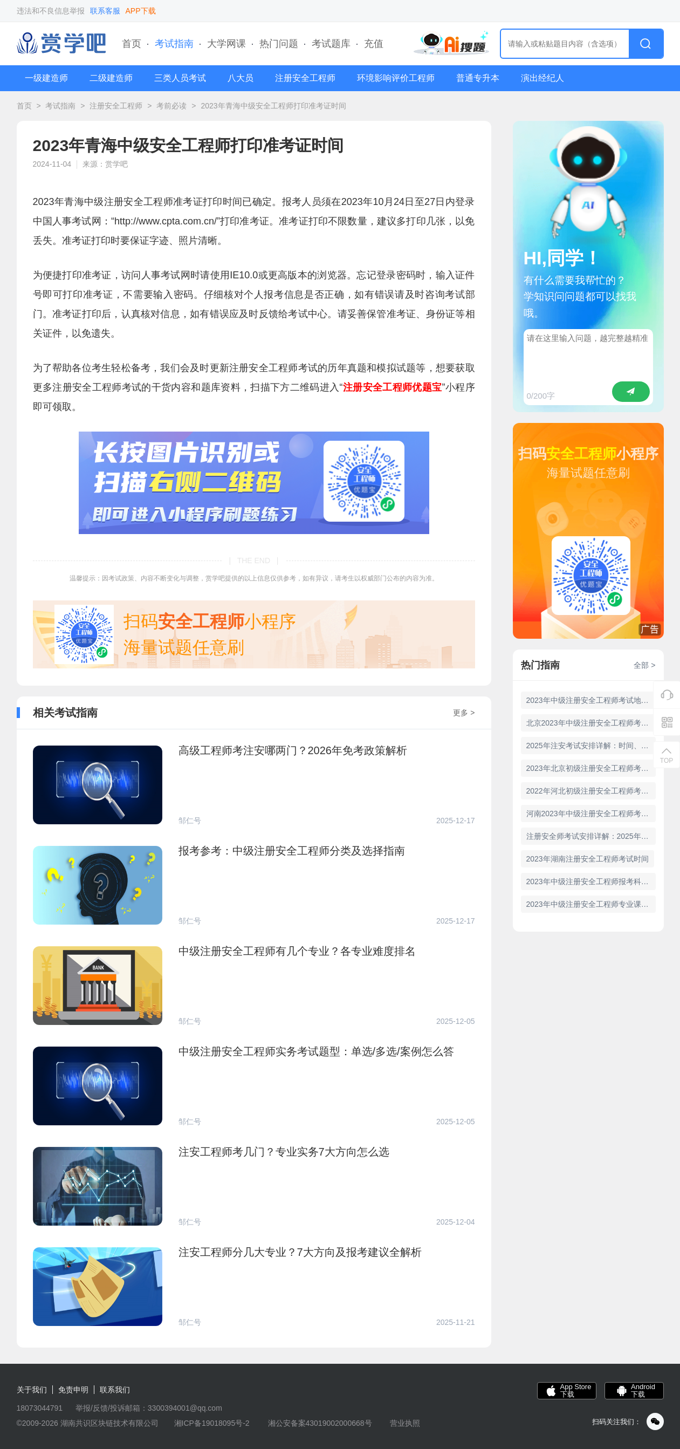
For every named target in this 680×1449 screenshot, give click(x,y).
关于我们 (32, 1389)
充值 (373, 44)
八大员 (240, 78)
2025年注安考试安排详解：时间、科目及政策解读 (591, 745)
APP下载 (141, 10)
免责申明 (73, 1389)
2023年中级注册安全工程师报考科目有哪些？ (591, 881)
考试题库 (331, 44)
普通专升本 (477, 78)
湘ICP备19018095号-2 (212, 1423)
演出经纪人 (542, 78)
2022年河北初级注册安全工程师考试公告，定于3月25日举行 (591, 791)
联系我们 (115, 1389)
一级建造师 (46, 78)
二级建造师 (111, 78)
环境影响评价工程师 (396, 78)
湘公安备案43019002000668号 (320, 1423)
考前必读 (171, 105)
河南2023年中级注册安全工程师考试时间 (591, 813)
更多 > (464, 712)
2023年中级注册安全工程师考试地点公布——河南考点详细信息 (591, 700)
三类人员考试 (180, 78)
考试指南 (174, 44)
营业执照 (405, 1423)
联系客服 (105, 10)
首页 (131, 44)
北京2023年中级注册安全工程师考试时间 (591, 723)
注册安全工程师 (305, 78)
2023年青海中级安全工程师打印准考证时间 (273, 105)
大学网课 (226, 44)
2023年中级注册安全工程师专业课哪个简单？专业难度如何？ (591, 904)
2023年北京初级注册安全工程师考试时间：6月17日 (591, 768)
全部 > (644, 665)
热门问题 (278, 44)
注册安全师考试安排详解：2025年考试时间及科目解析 (591, 836)
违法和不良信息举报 (51, 10)
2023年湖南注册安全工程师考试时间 (587, 859)
